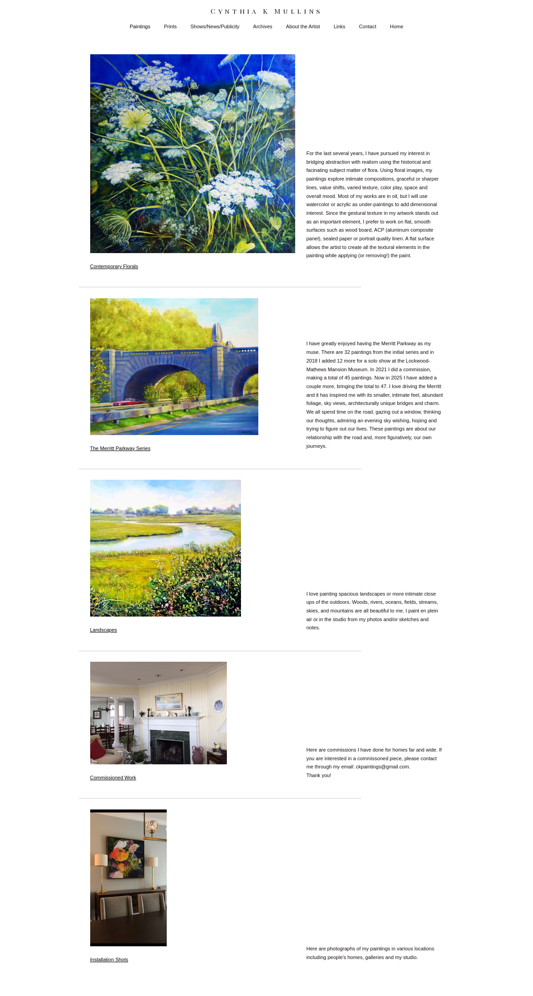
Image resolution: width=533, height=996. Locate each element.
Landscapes (103, 630)
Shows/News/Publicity (215, 26)
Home (396, 26)
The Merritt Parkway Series (120, 448)
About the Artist (303, 26)
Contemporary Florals (114, 266)
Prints (170, 26)
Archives (262, 26)
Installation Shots (109, 959)
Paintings (140, 26)
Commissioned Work (113, 777)
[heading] (266, 11)
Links (339, 26)
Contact (367, 26)
